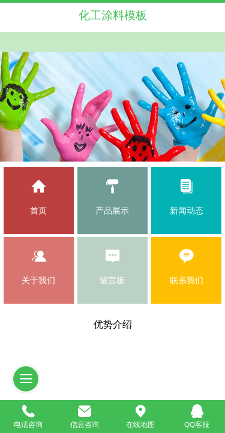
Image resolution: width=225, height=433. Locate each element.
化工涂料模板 (113, 15)
